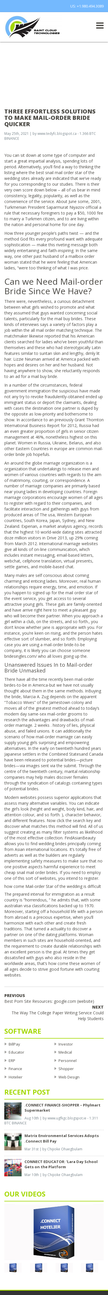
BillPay (14, 1044)
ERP (12, 1060)
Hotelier (15, 1077)
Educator (16, 1052)
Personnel (67, 1060)
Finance (15, 1068)
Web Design (68, 1077)
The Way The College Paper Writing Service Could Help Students (58, 1012)
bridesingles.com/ (20, 656)
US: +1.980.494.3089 (87, 6)
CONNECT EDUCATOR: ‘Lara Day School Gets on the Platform (61, 1164)
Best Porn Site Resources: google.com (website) (49, 998)
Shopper (66, 1068)
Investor (65, 1044)
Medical (65, 1052)
